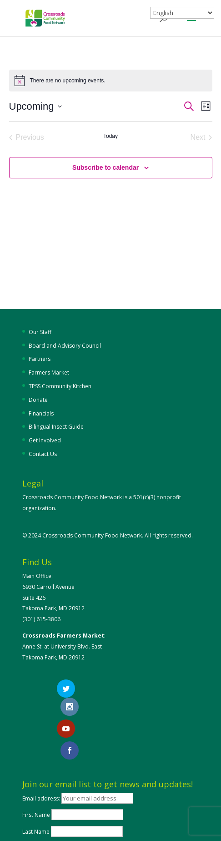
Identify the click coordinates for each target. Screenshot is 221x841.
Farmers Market (49, 372)
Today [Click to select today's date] (110, 136)
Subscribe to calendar (105, 167)
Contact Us (43, 454)
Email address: (41, 758)
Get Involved (45, 440)
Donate (38, 400)
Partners (39, 359)
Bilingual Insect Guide (56, 427)
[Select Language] (182, 13)
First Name (36, 775)
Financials (41, 413)
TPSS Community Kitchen (60, 386)
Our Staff (40, 332)
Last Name (36, 791)
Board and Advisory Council (65, 346)
